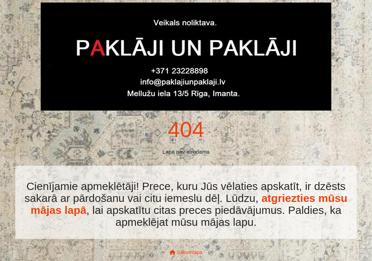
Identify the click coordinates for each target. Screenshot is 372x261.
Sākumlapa (186, 252)
